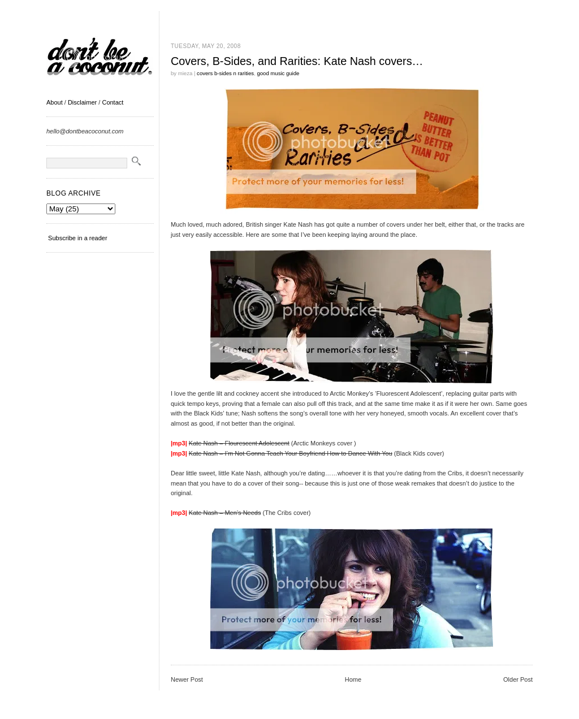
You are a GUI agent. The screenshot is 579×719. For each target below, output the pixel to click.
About (54, 102)
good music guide (278, 73)
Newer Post (187, 679)
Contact (112, 102)
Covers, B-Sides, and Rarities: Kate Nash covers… (297, 61)
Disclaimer (82, 102)
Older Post (518, 679)
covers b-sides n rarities (225, 73)
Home (353, 679)
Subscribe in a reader (77, 238)
